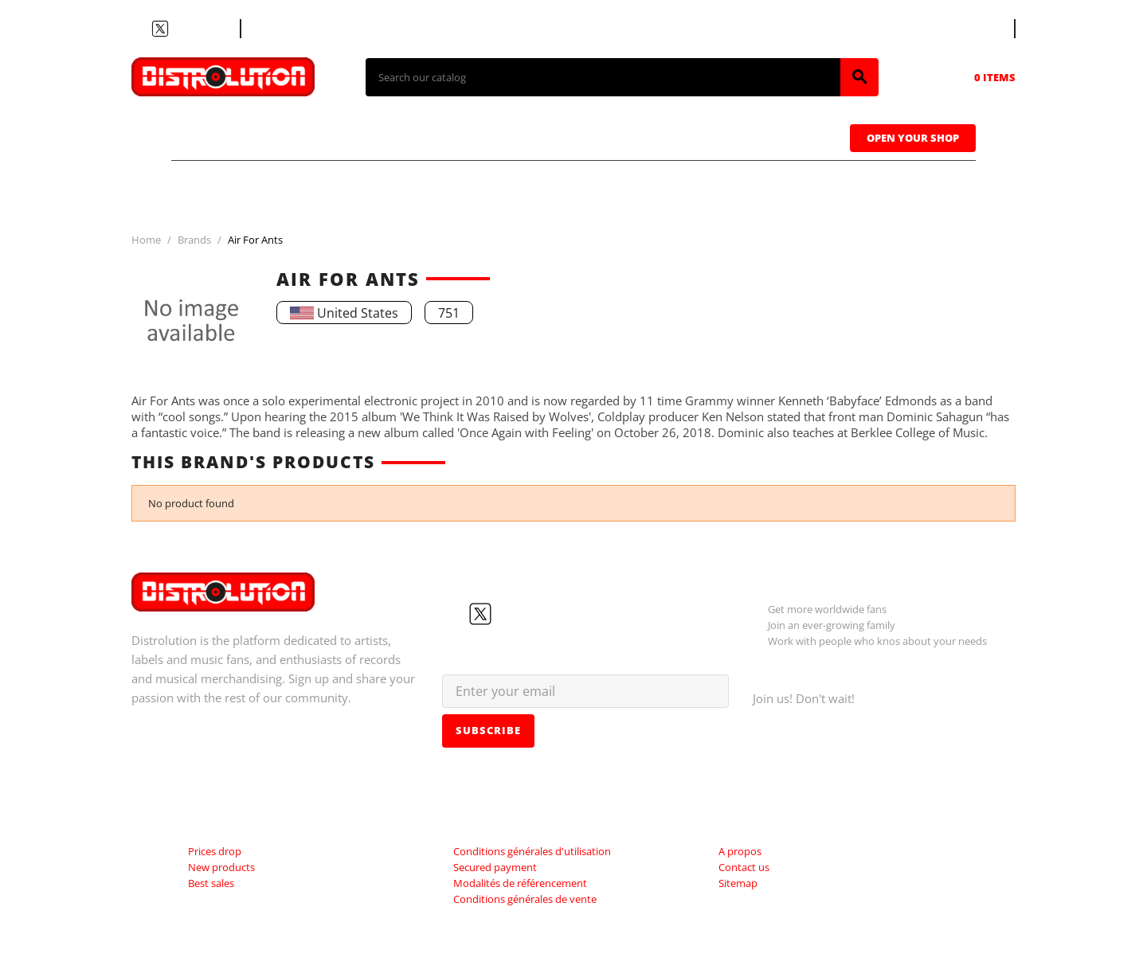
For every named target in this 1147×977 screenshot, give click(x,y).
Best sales (211, 883)
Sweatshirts (771, 136)
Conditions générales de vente (525, 899)
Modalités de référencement (520, 883)
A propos (739, 851)
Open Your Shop (913, 138)
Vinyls (437, 136)
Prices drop (214, 851)
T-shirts (231, 136)
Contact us (282, 28)
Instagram (198, 28)
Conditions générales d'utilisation (532, 851)
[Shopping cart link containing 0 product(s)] (973, 77)
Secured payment (495, 867)
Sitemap (737, 883)
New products (221, 867)
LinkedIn (217, 28)
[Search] (603, 77)
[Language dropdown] (984, 28)
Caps (645, 136)
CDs (337, 136)
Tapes (545, 136)
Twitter (160, 28)
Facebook (141, 28)
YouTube (179, 28)
